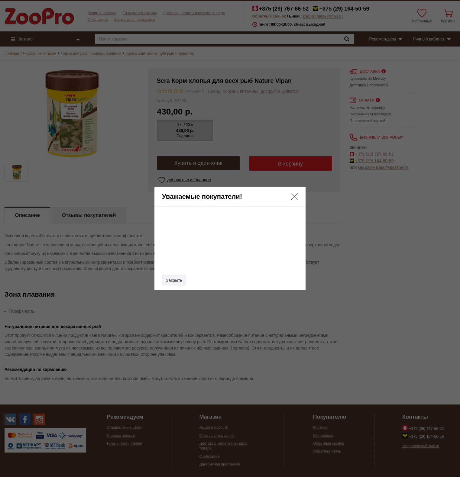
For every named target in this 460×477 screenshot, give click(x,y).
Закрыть (174, 280)
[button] (294, 196)
